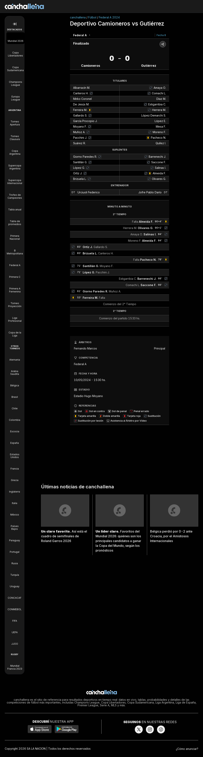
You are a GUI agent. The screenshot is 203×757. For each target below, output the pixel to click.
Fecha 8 (161, 35)
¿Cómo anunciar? (187, 748)
